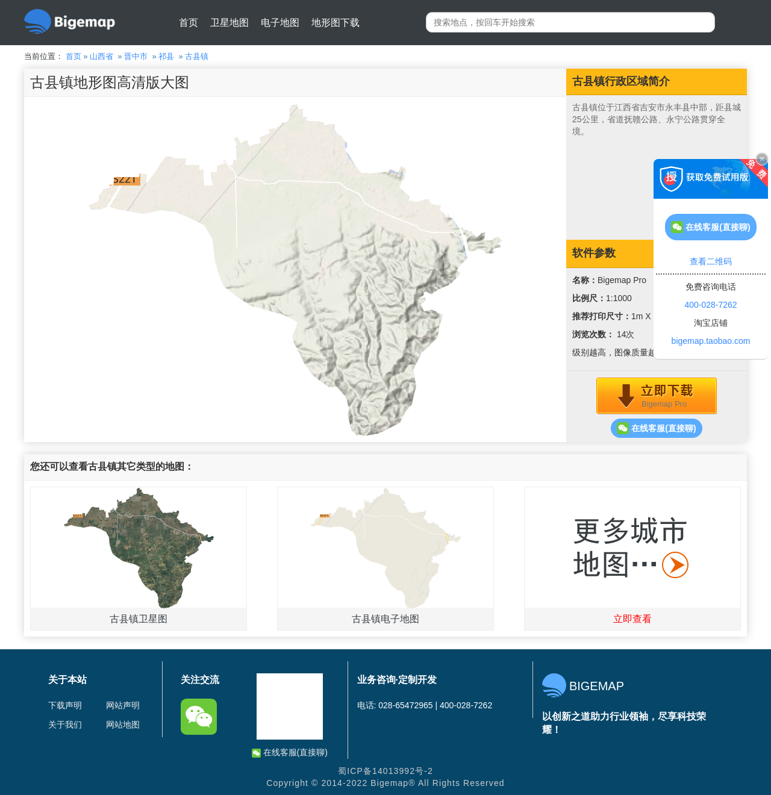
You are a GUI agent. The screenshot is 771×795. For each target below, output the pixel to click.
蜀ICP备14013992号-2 (385, 771)
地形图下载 (335, 22)
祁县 (166, 56)
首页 (188, 22)
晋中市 (136, 56)
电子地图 (280, 22)
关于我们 (65, 724)
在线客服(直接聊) (656, 428)
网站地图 (123, 724)
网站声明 (123, 705)
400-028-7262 (710, 305)
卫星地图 (229, 22)
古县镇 (196, 56)
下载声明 (65, 705)
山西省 (101, 56)
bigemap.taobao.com (711, 341)
